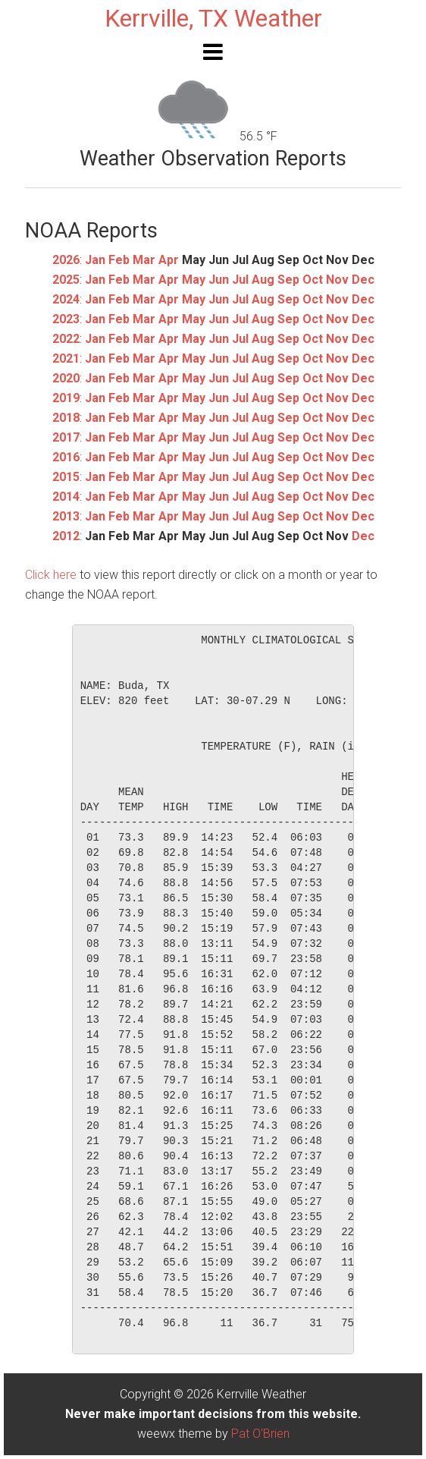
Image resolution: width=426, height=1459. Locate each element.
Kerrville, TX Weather (213, 18)
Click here (51, 575)
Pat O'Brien (260, 1433)
